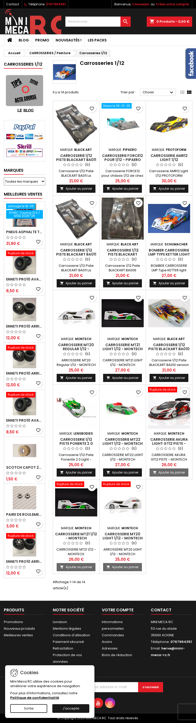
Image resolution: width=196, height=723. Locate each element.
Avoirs (107, 641)
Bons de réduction (117, 655)
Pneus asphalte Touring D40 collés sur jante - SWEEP (24, 232)
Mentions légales (67, 628)
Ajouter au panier (76, 188)
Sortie (29, 708)
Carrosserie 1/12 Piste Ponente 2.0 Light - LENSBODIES (76, 443)
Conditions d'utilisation (71, 635)
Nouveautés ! (68, 40)
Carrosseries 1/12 (23, 64)
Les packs (97, 40)
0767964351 (56, 4)
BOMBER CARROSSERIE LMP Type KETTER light (169, 252)
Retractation (63, 648)
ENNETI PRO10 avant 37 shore (24, 279)
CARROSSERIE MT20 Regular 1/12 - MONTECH (76, 349)
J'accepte (71, 708)
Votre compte (117, 610)
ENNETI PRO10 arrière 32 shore (24, 561)
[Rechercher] (98, 22)
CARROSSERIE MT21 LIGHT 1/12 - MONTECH (123, 346)
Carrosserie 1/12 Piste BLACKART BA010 (169, 346)
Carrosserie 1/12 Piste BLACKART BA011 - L (76, 159)
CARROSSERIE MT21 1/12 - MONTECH (76, 536)
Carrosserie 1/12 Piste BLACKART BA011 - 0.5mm (76, 254)
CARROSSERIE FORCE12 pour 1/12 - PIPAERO (122, 157)
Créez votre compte (172, 4)
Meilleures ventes (18, 635)
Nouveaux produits (19, 628)
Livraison (60, 621)
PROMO (42, 40)
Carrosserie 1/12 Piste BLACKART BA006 (123, 254)
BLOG (24, 40)
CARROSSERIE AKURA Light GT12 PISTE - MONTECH (169, 443)
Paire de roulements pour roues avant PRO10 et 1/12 (24, 514)
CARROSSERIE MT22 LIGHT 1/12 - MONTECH (123, 441)
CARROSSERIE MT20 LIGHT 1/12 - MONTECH (123, 536)
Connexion (140, 4)
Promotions (13, 621)
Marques (13, 170)
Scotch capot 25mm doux (24, 467)
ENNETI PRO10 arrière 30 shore (24, 373)
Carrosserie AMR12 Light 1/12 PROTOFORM (169, 159)
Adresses (110, 648)
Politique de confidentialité (34, 697)
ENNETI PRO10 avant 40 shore (24, 420)
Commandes (113, 635)
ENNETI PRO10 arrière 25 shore (24, 326)
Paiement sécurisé (68, 641)
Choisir (159, 93)
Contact (12, 4)
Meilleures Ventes (23, 194)
